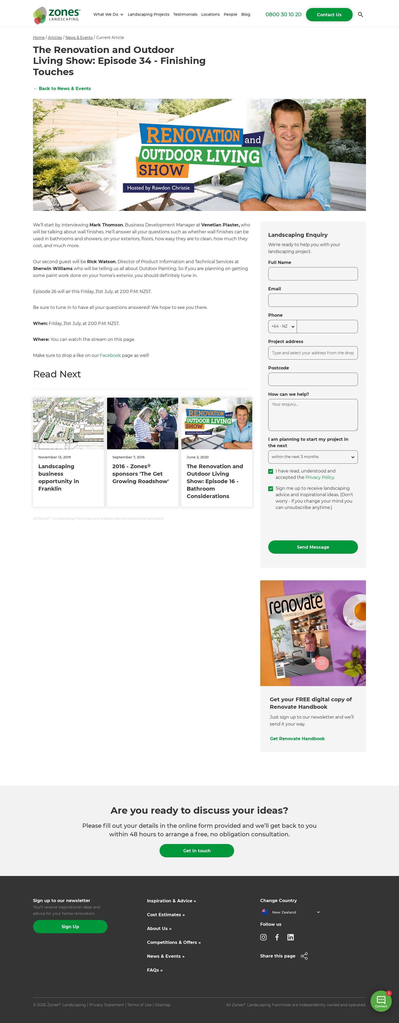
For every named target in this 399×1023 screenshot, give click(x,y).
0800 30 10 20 (284, 14)
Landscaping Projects (148, 14)
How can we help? (288, 394)
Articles (55, 37)
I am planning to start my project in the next (308, 442)
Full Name (279, 262)
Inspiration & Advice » (171, 900)
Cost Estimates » (166, 914)
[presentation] (308, 525)
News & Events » (166, 956)
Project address (285, 341)
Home (38, 37)
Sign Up (70, 926)
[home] (56, 14)
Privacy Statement (106, 1004)
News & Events (79, 37)
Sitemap (162, 1004)
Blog (245, 14)
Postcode (278, 367)
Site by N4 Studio (49, 1013)
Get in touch (197, 850)
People (230, 14)
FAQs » (155, 970)
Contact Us (329, 14)
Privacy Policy (320, 477)
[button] (108, 14)
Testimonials (185, 14)
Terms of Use (139, 1004)
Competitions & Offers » (174, 942)
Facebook (110, 355)
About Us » (159, 928)
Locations (210, 14)
